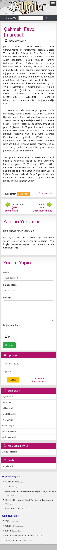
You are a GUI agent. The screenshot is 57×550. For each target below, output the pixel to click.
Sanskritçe (10, 481)
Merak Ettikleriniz (9, 431)
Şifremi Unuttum (38, 381)
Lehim (8, 531)
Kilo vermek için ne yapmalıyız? (20, 535)
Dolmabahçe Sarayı (42, 210)
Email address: (10, 284)
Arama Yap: (12, 18)
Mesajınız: (8, 297)
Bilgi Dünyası (7, 396)
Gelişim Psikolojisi (9, 452)
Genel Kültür (7, 402)
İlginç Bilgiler (7, 420)
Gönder (9, 345)
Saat (7, 486)
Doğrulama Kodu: (12, 325)
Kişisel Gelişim (8, 425)
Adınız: (6, 271)
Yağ (7, 521)
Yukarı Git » (47, 194)
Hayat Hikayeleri (9, 414)
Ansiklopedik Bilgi (9, 437)
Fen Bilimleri (7, 466)
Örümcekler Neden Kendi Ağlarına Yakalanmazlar (29, 500)
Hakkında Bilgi (8, 408)
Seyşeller (9, 526)
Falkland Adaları (13, 508)
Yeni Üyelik (38, 378)
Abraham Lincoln (13, 540)
